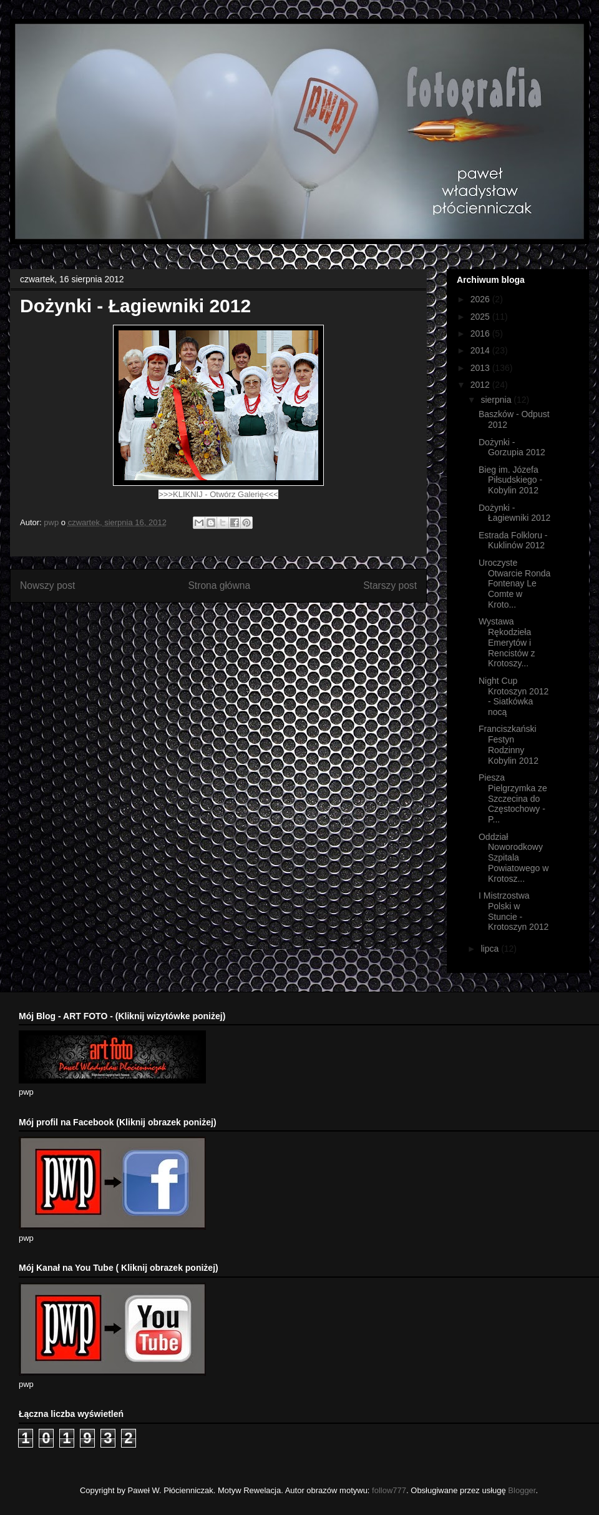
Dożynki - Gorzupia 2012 (512, 447)
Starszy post (390, 585)
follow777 (389, 1490)
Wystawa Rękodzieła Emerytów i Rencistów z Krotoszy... (507, 642)
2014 (481, 350)
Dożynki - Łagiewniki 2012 (514, 513)
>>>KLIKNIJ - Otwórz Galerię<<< (218, 494)
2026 (481, 299)
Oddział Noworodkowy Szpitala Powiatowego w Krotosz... (513, 858)
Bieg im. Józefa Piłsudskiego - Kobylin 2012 (510, 480)
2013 (481, 368)
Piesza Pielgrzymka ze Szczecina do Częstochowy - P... (513, 798)
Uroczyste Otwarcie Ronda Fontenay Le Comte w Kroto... (514, 583)
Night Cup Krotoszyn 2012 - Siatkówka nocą (513, 696)
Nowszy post (47, 585)
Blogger (521, 1490)
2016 (481, 333)
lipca (490, 949)
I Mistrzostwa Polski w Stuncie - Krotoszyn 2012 (513, 911)
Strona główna (219, 585)
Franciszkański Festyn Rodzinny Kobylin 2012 (508, 744)
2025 (481, 317)
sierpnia (497, 400)
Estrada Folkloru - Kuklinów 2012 (513, 540)
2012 (481, 385)
